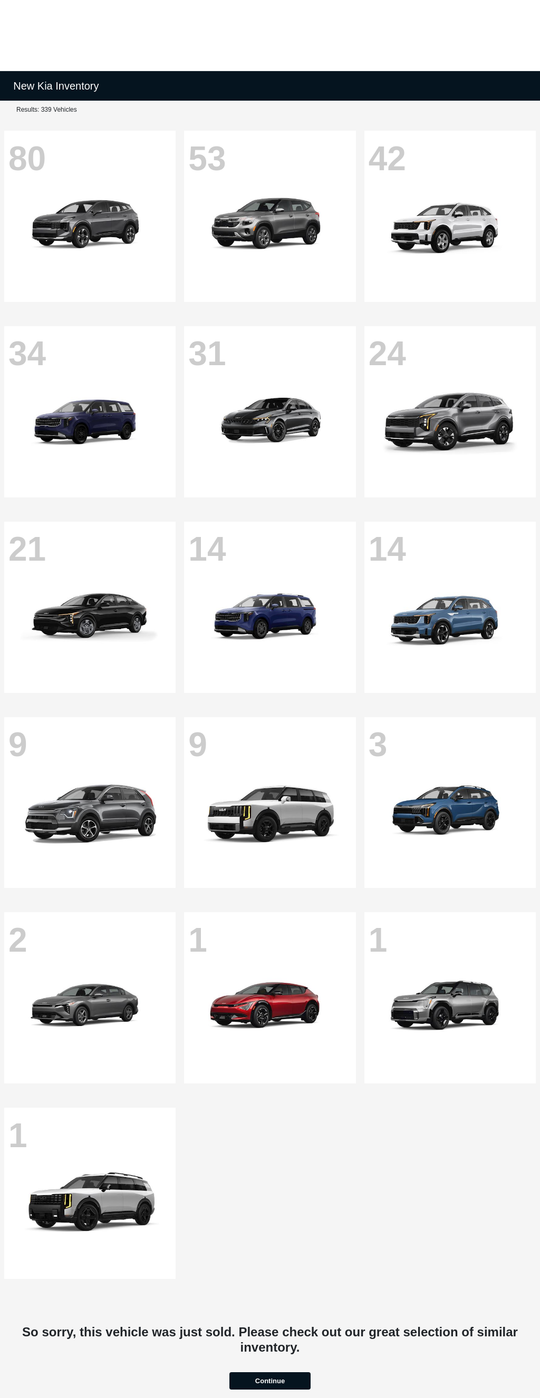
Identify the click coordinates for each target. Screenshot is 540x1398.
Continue (270, 1381)
